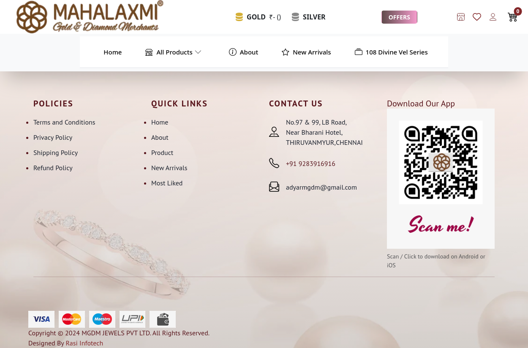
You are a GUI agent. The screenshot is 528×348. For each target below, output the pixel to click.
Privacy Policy (52, 137)
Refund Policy (53, 167)
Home (159, 122)
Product (162, 152)
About (160, 137)
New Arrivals (169, 167)
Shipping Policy (55, 152)
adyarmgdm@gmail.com (321, 187)
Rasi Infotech (84, 343)
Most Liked (166, 183)
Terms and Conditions (64, 122)
